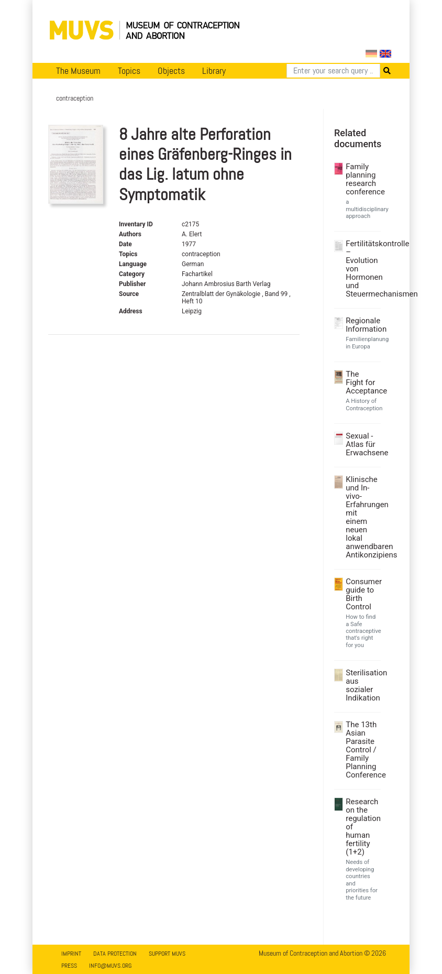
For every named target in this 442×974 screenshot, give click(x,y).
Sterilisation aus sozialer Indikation (362, 685)
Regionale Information (362, 324)
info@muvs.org (110, 965)
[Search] (333, 71)
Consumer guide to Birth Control (362, 594)
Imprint (71, 953)
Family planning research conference (362, 179)
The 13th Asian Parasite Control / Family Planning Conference (362, 749)
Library (214, 70)
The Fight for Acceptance (362, 382)
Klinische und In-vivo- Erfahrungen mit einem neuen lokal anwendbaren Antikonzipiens (362, 517)
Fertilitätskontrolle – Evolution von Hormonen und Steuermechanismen (362, 268)
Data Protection (115, 953)
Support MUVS (167, 953)
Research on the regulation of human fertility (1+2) (362, 826)
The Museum (78, 70)
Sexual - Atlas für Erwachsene (362, 444)
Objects (171, 70)
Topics (129, 70)
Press (69, 965)
